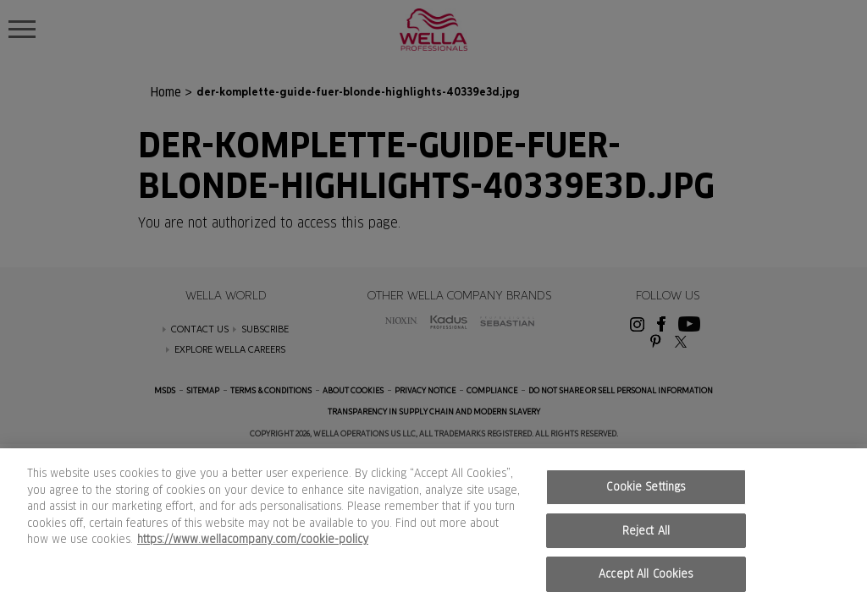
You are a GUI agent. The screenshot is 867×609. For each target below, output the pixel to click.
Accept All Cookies (646, 574)
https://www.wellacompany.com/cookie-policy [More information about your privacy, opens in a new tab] (252, 539)
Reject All (646, 531)
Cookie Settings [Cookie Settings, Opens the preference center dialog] (645, 487)
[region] (433, 528)
